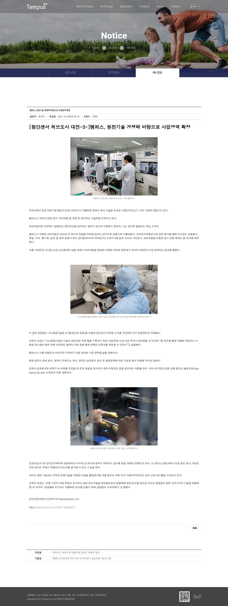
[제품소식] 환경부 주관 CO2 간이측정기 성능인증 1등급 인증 (81, 558)
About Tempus (84, 6)
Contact (175, 6)
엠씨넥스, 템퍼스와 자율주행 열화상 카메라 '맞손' (76, 552)
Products (144, 6)
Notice (160, 6)
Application (126, 6)
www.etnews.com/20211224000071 (56, 507)
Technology (106, 6)
